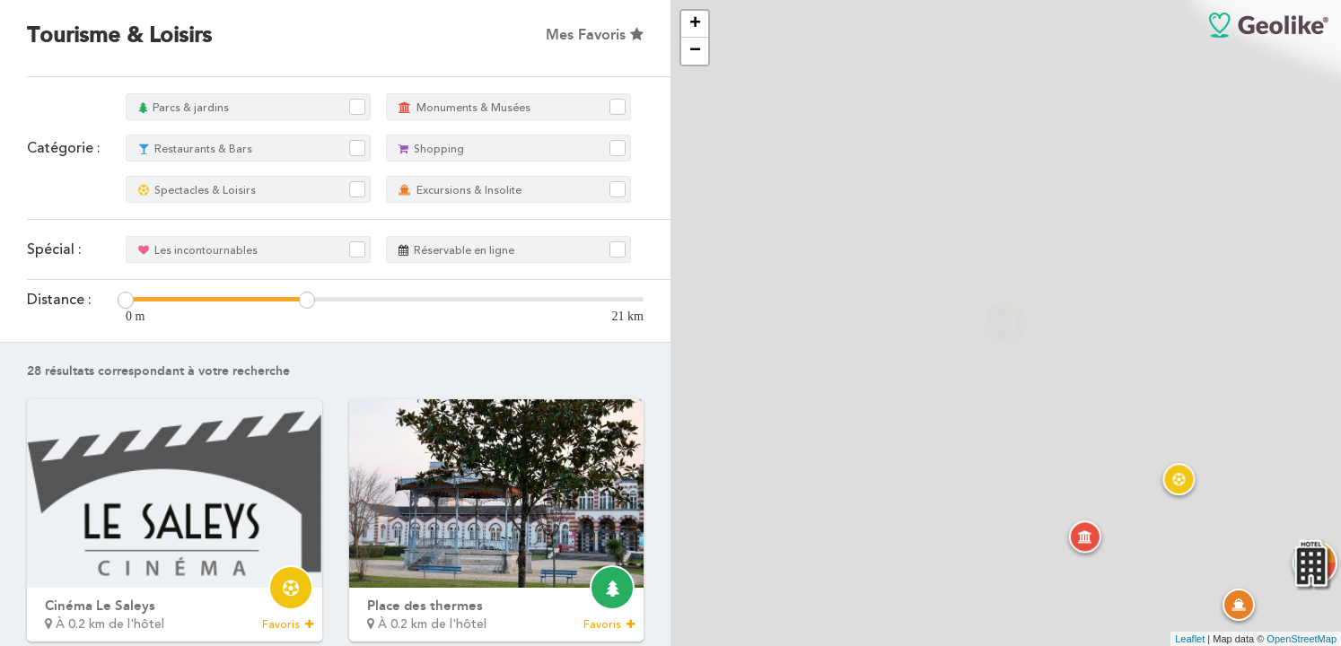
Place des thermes (425, 606)
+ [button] (695, 24)
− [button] (695, 51)
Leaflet (1190, 638)
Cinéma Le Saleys (100, 606)
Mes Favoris (595, 34)
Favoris (287, 624)
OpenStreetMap (1301, 638)
